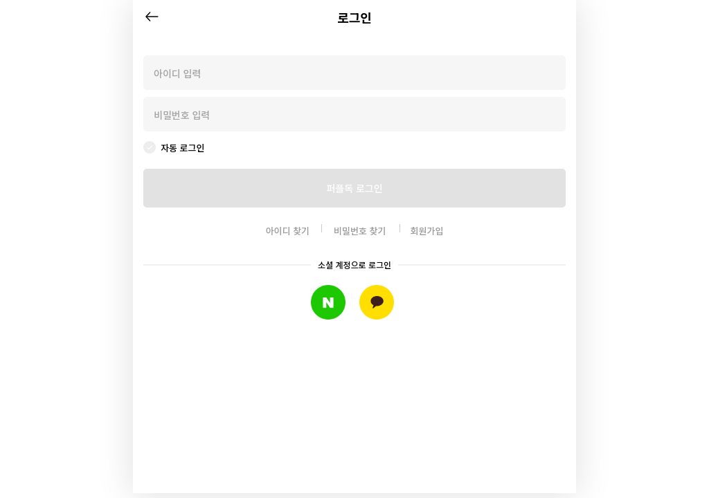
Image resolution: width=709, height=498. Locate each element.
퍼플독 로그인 (354, 188)
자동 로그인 (182, 147)
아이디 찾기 (287, 230)
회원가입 (427, 230)
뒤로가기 (151, 16)
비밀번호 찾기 (360, 230)
